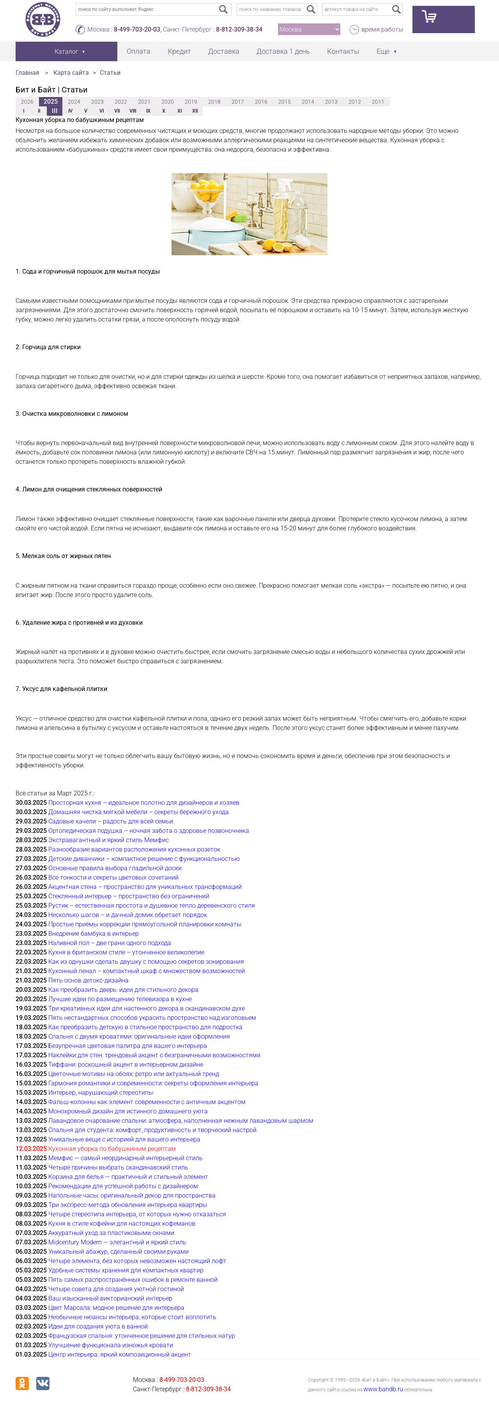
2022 (121, 102)
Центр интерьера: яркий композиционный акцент (119, 1354)
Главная (27, 72)
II (39, 111)
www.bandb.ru (383, 1389)
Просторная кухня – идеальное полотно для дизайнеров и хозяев (143, 802)
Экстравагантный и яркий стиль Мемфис (108, 840)
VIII (132, 111)
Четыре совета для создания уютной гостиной (116, 1289)
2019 (191, 102)
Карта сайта (71, 72)
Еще (383, 51)
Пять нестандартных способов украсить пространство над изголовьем (152, 1017)
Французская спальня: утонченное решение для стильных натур (141, 1335)
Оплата (138, 51)
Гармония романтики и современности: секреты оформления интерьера (153, 1083)
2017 (238, 102)
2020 (167, 102)
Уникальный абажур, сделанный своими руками (118, 1251)
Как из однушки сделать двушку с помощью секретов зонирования (146, 961)
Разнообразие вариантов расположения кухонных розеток (134, 849)
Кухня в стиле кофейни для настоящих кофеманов (121, 1223)
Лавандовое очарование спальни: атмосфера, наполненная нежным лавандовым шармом (180, 1120)
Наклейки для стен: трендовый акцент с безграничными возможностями (154, 1055)
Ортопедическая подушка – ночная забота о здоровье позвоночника (148, 830)
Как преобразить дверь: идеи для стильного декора (123, 989)
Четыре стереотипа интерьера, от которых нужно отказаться (137, 1214)
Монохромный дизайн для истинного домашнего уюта (128, 1111)
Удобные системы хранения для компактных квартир (125, 1270)
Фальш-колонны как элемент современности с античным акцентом (147, 1102)
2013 (331, 102)
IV (70, 111)
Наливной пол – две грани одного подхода (109, 943)
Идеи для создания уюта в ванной (98, 1326)
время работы (382, 29)
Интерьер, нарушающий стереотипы (100, 1092)
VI (101, 111)
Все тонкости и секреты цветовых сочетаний (113, 877)
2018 (214, 102)
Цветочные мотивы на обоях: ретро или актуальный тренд (133, 1074)
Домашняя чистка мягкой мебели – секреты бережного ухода (138, 812)
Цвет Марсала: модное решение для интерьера (116, 1307)
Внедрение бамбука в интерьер (93, 933)
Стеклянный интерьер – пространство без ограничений (128, 896)
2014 (308, 102)
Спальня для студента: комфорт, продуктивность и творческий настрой (152, 1130)
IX (148, 111)
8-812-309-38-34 (239, 29)
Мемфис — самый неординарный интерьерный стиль (125, 1158)
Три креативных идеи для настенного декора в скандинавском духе (146, 1008)
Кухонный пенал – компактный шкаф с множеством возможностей (146, 971)
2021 (144, 102)
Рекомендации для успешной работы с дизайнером (123, 1186)
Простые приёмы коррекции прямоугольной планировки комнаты (144, 924)
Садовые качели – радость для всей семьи (110, 821)
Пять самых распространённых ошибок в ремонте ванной (133, 1279)
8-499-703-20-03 (137, 29)
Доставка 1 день (283, 51)
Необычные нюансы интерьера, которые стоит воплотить (132, 1317)
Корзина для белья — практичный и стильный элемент (128, 1176)
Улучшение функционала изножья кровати (110, 1345)
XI (179, 111)
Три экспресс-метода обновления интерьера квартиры (127, 1205)
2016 (261, 102)
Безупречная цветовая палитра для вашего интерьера (127, 1046)
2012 (355, 102)
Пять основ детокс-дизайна (88, 980)
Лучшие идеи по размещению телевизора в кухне (120, 999)
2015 (284, 102)
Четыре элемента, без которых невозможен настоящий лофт (137, 1261)
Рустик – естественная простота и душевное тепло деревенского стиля (151, 905)
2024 (74, 102)
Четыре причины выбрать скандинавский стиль (118, 1167)
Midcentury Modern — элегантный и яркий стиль (117, 1242)
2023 (97, 102)
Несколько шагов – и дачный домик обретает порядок (127, 915)
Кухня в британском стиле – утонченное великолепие (126, 952)
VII (117, 111)
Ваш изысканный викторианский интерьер (110, 1298)
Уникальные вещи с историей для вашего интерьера (124, 1139)
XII (195, 111)
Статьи (110, 72)
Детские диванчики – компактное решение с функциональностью (144, 858)
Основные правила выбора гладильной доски (115, 868)
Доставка (223, 51)
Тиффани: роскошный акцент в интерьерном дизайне (125, 1064)
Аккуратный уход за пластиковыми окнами (111, 1233)
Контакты (343, 51)
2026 (27, 102)
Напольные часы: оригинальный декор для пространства (132, 1195)
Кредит (179, 51)
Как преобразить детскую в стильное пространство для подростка (145, 1027)
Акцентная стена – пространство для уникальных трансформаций (145, 887)
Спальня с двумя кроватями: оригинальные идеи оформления (139, 1036)
